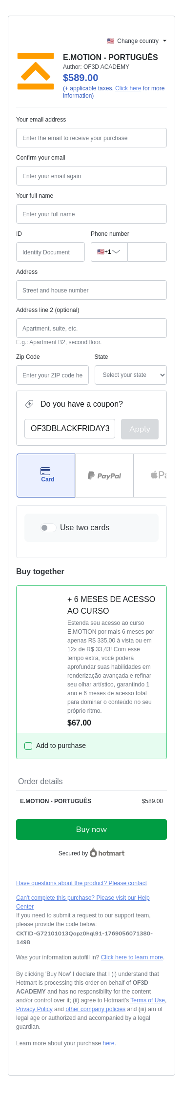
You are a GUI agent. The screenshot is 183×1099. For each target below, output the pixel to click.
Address (27, 272)
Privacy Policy (34, 1009)
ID (19, 233)
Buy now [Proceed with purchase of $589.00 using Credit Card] (91, 829)
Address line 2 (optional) (47, 310)
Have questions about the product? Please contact (81, 883)
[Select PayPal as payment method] (104, 475)
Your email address (41, 119)
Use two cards (84, 527)
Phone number (110, 233)
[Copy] (91, 938)
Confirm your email (40, 157)
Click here (128, 88)
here (108, 1043)
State (101, 356)
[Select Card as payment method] (46, 475)
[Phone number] (144, 252)
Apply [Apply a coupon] (139, 429)
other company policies (95, 1009)
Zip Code (28, 356)
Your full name (34, 195)
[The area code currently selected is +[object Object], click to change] (106, 252)
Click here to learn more (132, 957)
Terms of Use (147, 1000)
